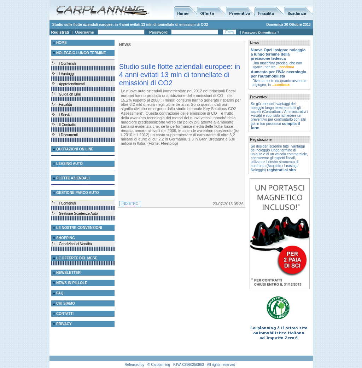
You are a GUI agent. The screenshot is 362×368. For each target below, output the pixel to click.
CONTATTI (65, 314)
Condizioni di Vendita (75, 244)
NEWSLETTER (68, 273)
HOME (61, 43)
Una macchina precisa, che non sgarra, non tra (277, 65)
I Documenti (68, 135)
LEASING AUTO (69, 164)
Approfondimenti (72, 84)
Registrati (60, 32)
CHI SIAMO (65, 303)
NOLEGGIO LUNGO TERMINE (81, 53)
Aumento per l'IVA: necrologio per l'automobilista (278, 74)
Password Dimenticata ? (260, 32)
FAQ (60, 293)
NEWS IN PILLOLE (71, 283)
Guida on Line (70, 94)
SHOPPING (65, 238)
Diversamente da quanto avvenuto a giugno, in (279, 83)
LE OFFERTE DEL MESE (76, 258)
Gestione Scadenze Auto (78, 213)
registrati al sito (281, 170)
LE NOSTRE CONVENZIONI (79, 228)
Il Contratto (67, 125)
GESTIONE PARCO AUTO (77, 193)
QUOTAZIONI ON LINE (74, 149)
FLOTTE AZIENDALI (73, 178)
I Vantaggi (67, 74)
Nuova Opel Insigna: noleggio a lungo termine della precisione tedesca (278, 54)
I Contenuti (67, 63)
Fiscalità (65, 105)
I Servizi (65, 115)
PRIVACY (64, 324)
